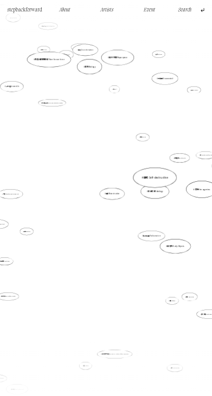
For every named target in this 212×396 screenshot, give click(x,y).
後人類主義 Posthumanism (150, 235)
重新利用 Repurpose (118, 62)
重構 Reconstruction (113, 194)
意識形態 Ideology (155, 191)
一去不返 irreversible (12, 86)
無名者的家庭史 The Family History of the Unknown (115, 354)
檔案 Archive (143, 137)
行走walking (44, 50)
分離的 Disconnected (165, 78)
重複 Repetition (27, 231)
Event (149, 10)
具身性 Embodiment (17, 388)
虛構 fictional (171, 299)
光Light (115, 89)
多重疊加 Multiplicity (179, 158)
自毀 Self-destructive (155, 177)
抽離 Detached (159, 54)
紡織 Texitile (86, 365)
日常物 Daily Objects (174, 245)
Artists (107, 10)
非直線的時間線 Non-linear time (49, 59)
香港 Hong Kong (190, 297)
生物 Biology (90, 66)
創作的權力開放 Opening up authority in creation (52, 102)
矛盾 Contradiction (174, 366)
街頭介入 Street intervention (48, 26)
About (64, 10)
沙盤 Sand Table (194, 89)
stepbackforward (24, 10)
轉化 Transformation (86, 50)
